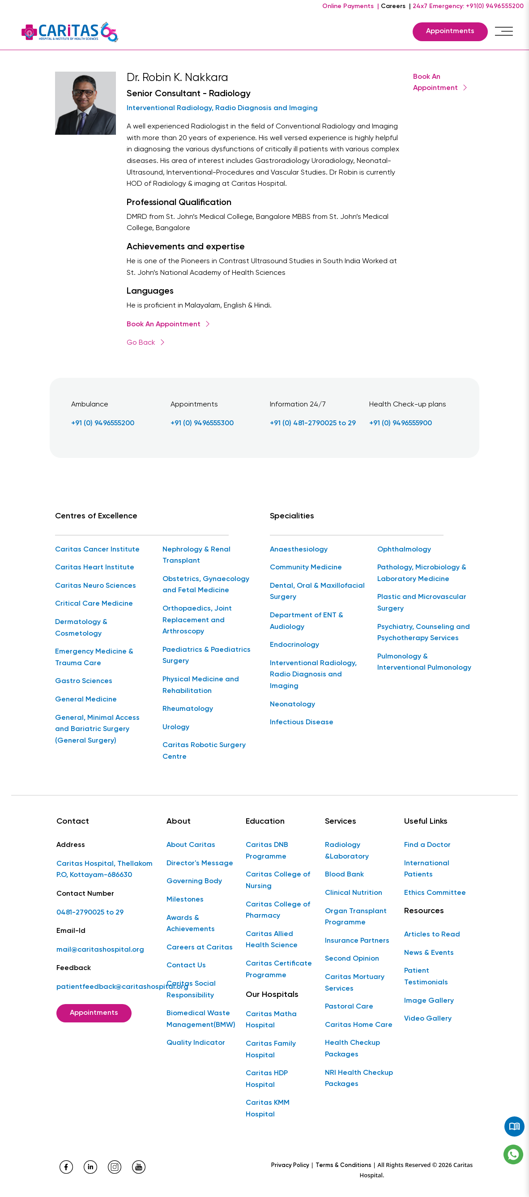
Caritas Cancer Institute (97, 549)
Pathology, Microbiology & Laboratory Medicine (421, 573)
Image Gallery (429, 1001)
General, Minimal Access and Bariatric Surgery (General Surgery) (97, 729)
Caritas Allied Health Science (272, 940)
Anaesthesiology (299, 549)
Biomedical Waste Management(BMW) (200, 1019)
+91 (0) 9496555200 (102, 423)
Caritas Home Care (358, 1025)
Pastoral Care (349, 1006)
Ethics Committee (435, 893)
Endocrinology (294, 645)
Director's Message (199, 863)
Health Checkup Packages (352, 1048)
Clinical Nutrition (353, 893)
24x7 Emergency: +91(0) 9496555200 (468, 6)
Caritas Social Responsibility (191, 989)
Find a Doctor (427, 845)
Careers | (396, 6)
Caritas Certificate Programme (279, 969)
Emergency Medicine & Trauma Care (94, 657)
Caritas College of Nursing (278, 880)
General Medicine (86, 699)
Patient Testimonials (426, 976)
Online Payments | (350, 6)
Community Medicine (306, 567)
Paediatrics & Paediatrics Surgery (206, 655)
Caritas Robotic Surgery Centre (204, 751)
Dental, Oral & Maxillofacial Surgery (317, 591)
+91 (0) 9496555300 (202, 423)
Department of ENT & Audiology (306, 621)
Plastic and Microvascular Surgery (421, 603)
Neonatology (292, 704)
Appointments (450, 31)
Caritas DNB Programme (267, 851)
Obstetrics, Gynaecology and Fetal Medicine (205, 585)
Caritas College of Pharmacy (278, 910)
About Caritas (190, 845)
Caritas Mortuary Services (354, 983)
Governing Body (194, 881)
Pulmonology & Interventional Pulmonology (424, 662)
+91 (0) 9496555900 (400, 423)
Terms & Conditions (343, 1165)
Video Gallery (428, 1018)
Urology (175, 727)
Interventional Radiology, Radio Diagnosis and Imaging (222, 108)
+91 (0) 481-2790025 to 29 (313, 423)
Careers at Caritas (199, 947)
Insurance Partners (357, 941)
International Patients (426, 869)
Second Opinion (352, 958)
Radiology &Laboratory (347, 851)
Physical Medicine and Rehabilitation (200, 685)
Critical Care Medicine (94, 603)
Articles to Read (432, 934)
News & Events (429, 953)
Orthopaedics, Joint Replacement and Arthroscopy (197, 620)
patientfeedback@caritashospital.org (122, 987)
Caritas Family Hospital (271, 1049)
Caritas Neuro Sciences (95, 586)
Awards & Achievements (190, 924)
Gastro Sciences (83, 681)
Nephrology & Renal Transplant (196, 555)
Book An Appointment (169, 324)
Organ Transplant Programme (356, 917)
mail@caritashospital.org (100, 949)
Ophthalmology (404, 549)
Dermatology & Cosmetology (81, 628)
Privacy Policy (290, 1165)
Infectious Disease (301, 722)
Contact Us (186, 965)
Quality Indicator (195, 1043)
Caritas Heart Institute (94, 567)
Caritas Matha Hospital (271, 1020)
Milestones (185, 899)
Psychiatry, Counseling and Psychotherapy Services (423, 633)
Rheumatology (187, 709)
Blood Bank (344, 874)
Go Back (146, 342)
